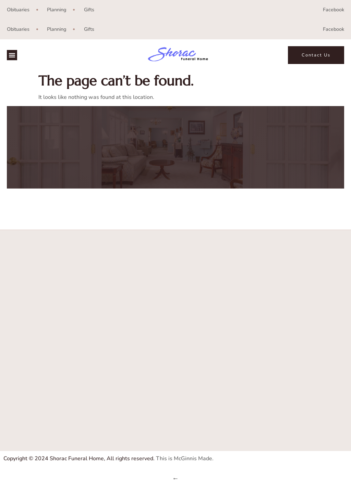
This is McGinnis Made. (185, 458)
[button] (12, 55)
